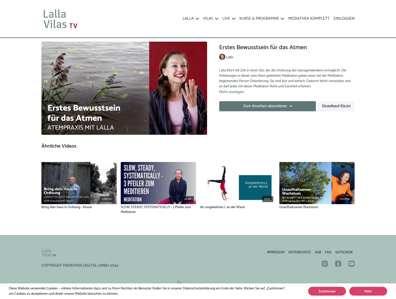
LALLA (191, 18)
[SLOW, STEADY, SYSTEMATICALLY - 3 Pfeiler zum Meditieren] (158, 210)
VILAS (210, 18)
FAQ (328, 252)
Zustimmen (327, 291)
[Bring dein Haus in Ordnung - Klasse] (79, 207)
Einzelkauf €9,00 (336, 106)
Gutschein (344, 252)
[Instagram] (325, 264)
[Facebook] (338, 264)
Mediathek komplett (309, 18)
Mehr (368, 291)
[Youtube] (352, 264)
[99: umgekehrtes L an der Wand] (237, 207)
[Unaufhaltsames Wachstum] (317, 207)
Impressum (275, 252)
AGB (318, 252)
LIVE (228, 18)
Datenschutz (299, 252)
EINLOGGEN (344, 18)
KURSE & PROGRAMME (261, 18)
